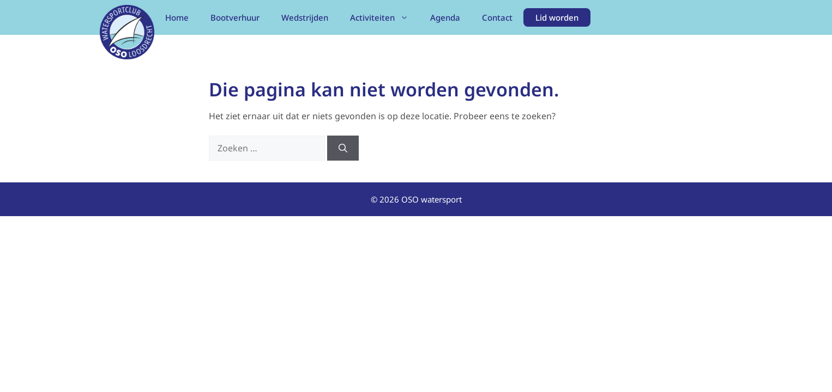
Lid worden (556, 17)
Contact (497, 17)
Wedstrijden (304, 17)
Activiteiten (384, 17)
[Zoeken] (343, 148)
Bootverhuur (235, 17)
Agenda (445, 17)
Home (177, 17)
